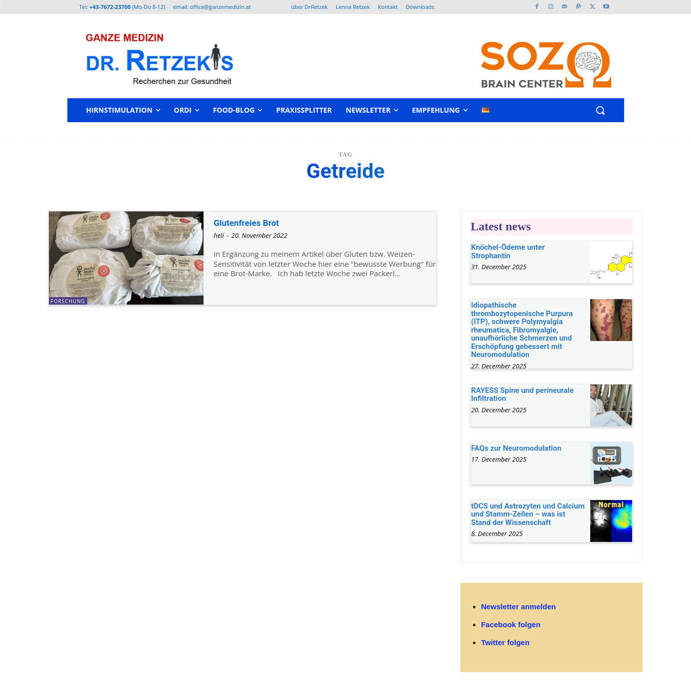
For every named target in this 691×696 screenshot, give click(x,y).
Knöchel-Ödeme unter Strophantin (508, 251)
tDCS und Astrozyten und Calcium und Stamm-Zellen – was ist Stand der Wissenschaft (528, 514)
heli (219, 235)
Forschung (68, 301)
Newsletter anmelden (518, 606)
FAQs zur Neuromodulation (516, 448)
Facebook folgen (510, 624)
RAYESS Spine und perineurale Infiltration (522, 394)
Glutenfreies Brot (254, 222)
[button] (600, 110)
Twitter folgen (505, 642)
